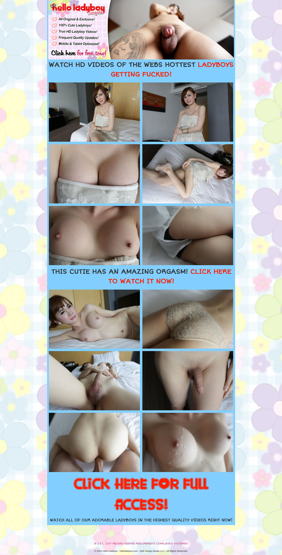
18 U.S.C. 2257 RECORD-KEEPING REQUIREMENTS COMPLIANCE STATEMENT (141, 543)
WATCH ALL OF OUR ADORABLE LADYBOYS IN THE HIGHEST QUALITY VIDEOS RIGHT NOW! (141, 520)
